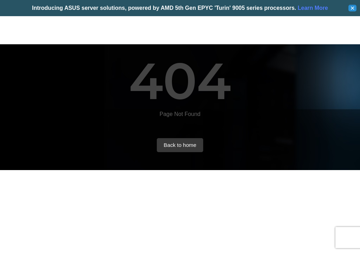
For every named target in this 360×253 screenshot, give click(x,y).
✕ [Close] (352, 8)
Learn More (312, 8)
